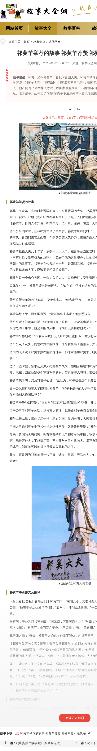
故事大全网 (89, 63)
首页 (27, 42)
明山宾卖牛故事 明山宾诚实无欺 (38, 743)
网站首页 (14, 28)
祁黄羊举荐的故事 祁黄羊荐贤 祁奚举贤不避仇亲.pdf (55, 733)
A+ (71, 109)
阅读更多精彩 (74, 718)
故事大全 (43, 28)
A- (78, 109)
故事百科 (71, 28)
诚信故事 (55, 42)
